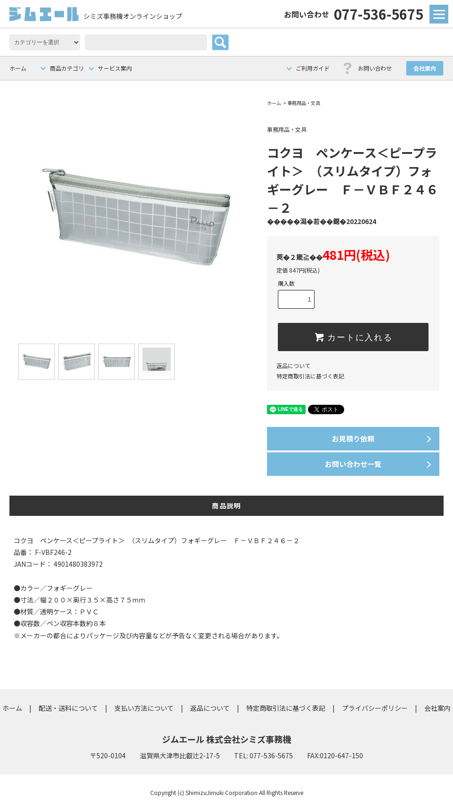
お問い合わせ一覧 (353, 464)
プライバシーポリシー (375, 708)
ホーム (17, 68)
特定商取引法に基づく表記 (310, 376)
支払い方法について (144, 708)
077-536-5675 (353, 14)
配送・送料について (68, 708)
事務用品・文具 (303, 102)
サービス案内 (115, 68)
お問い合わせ (375, 68)
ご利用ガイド (313, 68)
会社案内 (424, 68)
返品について (293, 365)
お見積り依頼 (353, 438)
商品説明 (226, 505)
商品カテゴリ (67, 68)
